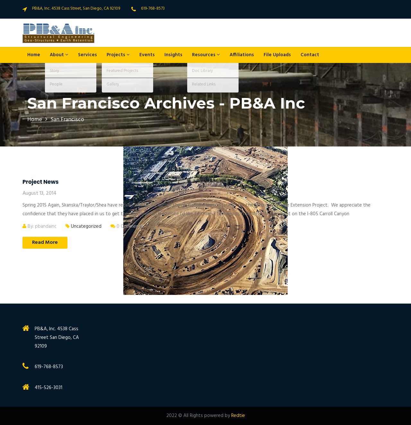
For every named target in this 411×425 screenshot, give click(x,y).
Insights (173, 55)
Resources (206, 55)
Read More (45, 242)
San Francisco (67, 119)
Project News (40, 182)
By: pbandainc (39, 226)
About (59, 55)
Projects (118, 55)
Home (33, 55)
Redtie (238, 416)
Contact (310, 55)
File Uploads (277, 55)
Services (87, 55)
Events (147, 55)
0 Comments (126, 226)
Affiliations (242, 55)
